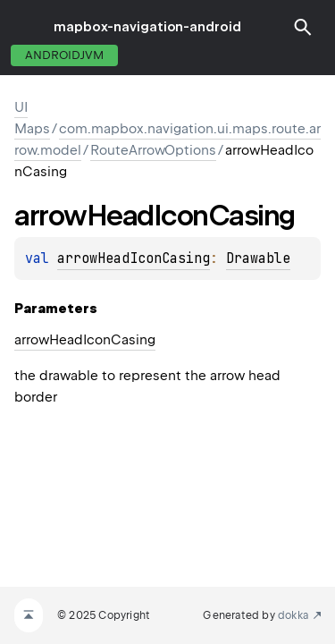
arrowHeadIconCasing (133, 258)
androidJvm (64, 55)
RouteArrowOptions (153, 150)
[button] (303, 27)
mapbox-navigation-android (147, 27)
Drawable (258, 258)
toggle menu (26, 26)
